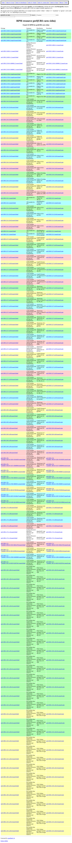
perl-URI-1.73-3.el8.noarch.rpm (54, 507)
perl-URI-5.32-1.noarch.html (8, 198)
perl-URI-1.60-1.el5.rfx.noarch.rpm (55, 588)
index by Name (54, 2)
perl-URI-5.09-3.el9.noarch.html (9, 410)
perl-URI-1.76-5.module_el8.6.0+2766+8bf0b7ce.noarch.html (13, 471)
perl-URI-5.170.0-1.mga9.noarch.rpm (56, 74)
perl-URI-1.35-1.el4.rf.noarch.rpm (55, 831)
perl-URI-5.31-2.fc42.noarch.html (9, 208)
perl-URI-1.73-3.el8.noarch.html (9, 507)
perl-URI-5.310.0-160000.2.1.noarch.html (11, 69)
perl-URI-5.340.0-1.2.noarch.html (9, 51)
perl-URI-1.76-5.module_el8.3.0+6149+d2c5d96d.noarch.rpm (58, 501)
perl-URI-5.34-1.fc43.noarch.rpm (54, 150)
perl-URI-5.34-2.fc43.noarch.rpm (54, 125)
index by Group (10, 2)
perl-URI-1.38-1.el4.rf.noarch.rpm (55, 795)
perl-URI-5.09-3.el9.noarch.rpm (54, 410)
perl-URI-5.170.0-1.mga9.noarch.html (11, 74)
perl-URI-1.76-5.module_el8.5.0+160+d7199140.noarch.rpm (58, 489)
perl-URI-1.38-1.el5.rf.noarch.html (10, 786)
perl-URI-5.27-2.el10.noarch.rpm (54, 355)
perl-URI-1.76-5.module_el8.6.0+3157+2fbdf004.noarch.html (13, 464)
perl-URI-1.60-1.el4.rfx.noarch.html (10, 606)
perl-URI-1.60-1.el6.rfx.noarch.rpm (55, 570)
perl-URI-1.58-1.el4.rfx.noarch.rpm (55, 660)
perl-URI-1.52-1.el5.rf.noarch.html (10, 750)
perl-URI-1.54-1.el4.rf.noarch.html (10, 741)
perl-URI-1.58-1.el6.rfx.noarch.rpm (55, 624)
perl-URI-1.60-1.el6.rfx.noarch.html (10, 570)
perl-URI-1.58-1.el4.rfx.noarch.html (10, 660)
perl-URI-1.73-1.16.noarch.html (9, 532)
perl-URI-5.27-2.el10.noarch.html (9, 355)
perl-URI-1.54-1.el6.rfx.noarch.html (10, 678)
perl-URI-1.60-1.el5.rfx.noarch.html (10, 588)
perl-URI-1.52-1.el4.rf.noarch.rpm (55, 759)
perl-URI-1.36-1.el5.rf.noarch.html (10, 804)
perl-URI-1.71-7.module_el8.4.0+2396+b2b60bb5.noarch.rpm (58, 556)
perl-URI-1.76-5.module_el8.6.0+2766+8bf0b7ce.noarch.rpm (58, 471)
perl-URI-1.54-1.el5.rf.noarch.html (10, 714)
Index (3, 2)
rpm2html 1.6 (11, 838)
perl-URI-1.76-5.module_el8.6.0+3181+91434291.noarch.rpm (58, 458)
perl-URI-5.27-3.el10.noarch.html (9, 239)
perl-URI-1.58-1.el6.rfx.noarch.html (10, 624)
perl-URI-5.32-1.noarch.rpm (53, 198)
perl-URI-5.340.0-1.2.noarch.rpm (54, 45)
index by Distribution (21, 2)
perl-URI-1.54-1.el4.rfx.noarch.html (10, 723)
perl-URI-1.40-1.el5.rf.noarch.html (10, 768)
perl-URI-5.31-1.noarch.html (8, 231)
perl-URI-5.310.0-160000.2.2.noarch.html (11, 63)
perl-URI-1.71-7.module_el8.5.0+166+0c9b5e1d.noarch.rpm (58, 550)
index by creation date (43, 2)
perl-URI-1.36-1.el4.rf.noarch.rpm (55, 813)
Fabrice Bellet (4, 841)
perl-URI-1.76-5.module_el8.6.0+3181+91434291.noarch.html (13, 458)
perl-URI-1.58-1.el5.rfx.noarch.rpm (55, 642)
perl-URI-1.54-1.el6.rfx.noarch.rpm (55, 678)
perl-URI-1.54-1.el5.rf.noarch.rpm (55, 714)
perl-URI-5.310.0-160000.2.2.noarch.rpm (57, 63)
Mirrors (62, 2)
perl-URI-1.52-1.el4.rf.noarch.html (10, 759)
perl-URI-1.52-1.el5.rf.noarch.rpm (55, 750)
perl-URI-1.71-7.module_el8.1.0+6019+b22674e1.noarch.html (13, 562)
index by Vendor (32, 2)
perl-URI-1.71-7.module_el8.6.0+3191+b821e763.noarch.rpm (58, 544)
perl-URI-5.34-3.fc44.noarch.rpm (54, 101)
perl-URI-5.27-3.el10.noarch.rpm (54, 239)
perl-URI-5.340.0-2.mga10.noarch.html (11, 30)
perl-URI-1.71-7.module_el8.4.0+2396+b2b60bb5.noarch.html (13, 556)
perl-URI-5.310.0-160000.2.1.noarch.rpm (57, 69)
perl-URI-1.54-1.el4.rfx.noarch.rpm (55, 723)
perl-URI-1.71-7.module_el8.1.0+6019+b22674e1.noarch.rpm (58, 562)
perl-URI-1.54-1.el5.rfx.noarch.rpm (55, 696)
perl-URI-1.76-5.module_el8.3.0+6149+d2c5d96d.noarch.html (13, 501)
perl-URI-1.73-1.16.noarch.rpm (54, 532)
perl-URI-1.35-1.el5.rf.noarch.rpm (55, 822)
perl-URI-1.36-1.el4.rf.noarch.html (10, 813)
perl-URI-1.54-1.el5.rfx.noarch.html (10, 696)
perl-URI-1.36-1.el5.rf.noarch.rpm (55, 804)
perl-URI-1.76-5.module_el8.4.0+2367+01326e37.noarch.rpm (58, 495)
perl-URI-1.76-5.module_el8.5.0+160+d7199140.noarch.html (13, 489)
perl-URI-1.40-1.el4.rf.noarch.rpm (55, 777)
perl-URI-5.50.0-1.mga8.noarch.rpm (55, 87)
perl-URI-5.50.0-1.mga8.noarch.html (10, 87)
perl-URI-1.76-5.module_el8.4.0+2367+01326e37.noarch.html (13, 495)
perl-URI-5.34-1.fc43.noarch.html (9, 150)
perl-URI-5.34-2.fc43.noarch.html (9, 125)
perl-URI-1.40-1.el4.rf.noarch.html (10, 777)
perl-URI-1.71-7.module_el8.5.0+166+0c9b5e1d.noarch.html (13, 550)
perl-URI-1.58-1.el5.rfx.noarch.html (10, 642)
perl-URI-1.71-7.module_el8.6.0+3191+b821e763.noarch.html (13, 544)
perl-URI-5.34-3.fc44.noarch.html (9, 101)
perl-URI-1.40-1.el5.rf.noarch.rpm (55, 768)
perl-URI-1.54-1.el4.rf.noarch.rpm (55, 741)
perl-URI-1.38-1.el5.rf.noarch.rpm (55, 786)
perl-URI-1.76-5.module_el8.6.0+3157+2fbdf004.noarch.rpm (58, 464)
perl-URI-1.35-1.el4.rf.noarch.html (10, 831)
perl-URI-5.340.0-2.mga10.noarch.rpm (56, 30)
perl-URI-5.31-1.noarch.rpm (53, 231)
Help (66, 2)
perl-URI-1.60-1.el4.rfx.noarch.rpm (55, 606)
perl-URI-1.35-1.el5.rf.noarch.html (10, 822)
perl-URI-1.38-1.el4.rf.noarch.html (10, 795)
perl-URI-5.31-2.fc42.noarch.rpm (54, 208)
